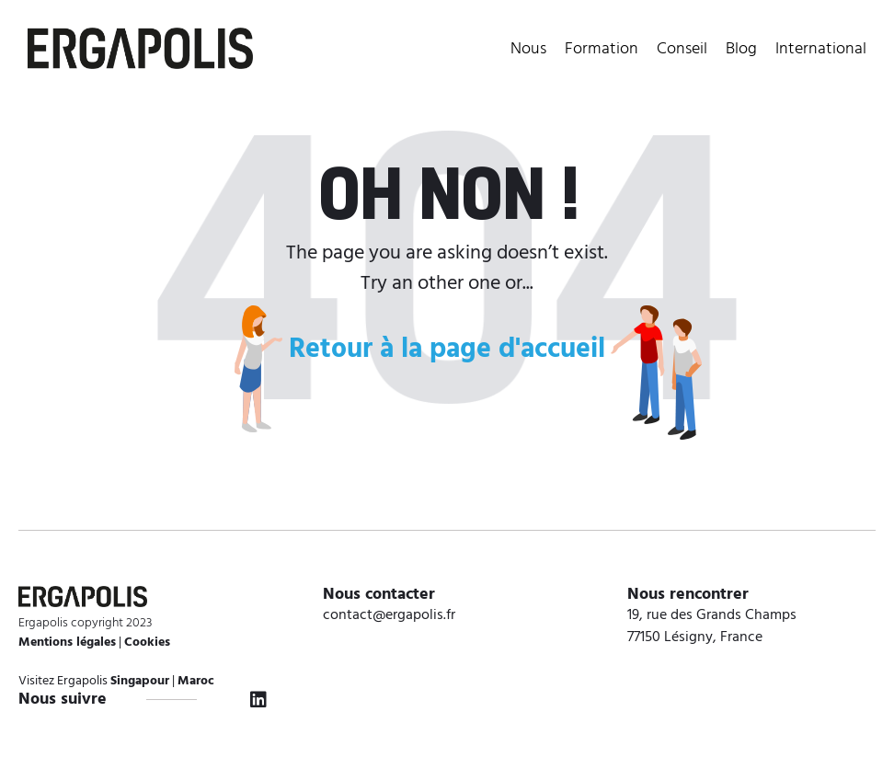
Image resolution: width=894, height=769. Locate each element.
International (820, 49)
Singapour (139, 681)
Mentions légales (67, 642)
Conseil (682, 49)
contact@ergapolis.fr (389, 615)
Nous (528, 49)
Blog (741, 49)
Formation (601, 49)
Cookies (147, 642)
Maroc (196, 681)
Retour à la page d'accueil (447, 349)
